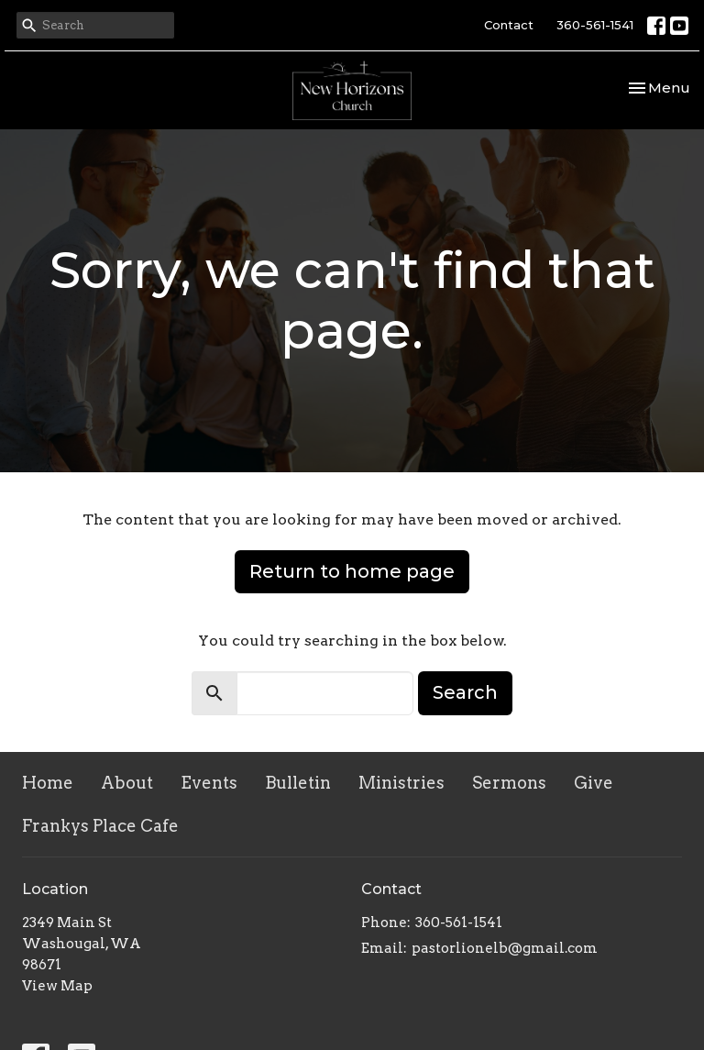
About (127, 782)
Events (209, 782)
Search (465, 692)
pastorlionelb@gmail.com (505, 948)
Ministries (401, 782)
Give (593, 782)
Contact (509, 24)
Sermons (509, 782)
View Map (57, 986)
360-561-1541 (594, 24)
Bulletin (298, 782)
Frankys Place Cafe (100, 825)
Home (47, 782)
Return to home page (352, 571)
